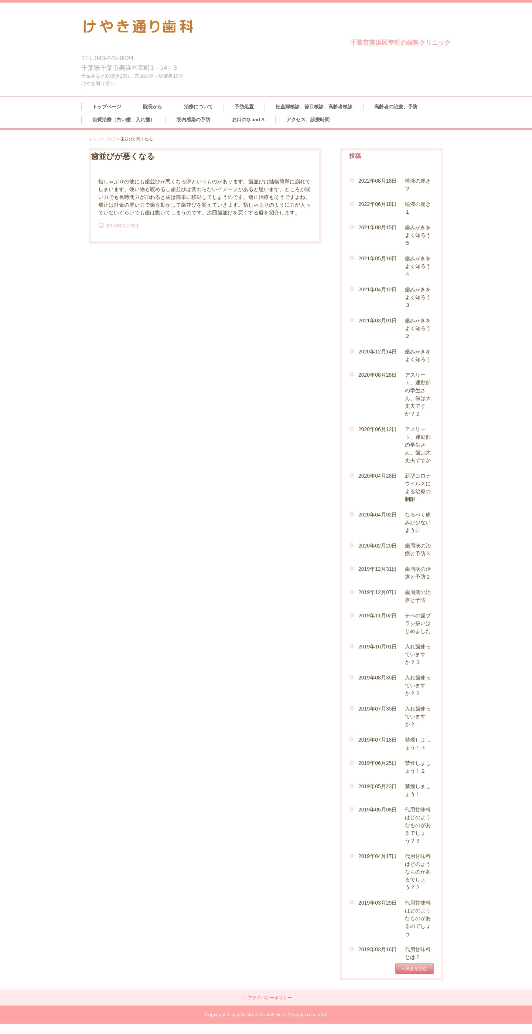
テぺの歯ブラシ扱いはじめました (418, 623)
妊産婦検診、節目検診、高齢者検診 (314, 106)
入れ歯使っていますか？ (418, 716)
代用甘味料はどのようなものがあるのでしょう (418, 918)
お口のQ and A (248, 119)
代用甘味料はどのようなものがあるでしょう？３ (418, 825)
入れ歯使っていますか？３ (418, 654)
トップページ (106, 106)
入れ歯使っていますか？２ (418, 685)
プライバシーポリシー (270, 997)
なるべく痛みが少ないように (418, 522)
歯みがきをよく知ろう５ (418, 235)
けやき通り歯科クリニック (198, 24)
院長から (152, 106)
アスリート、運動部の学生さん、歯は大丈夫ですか (418, 444)
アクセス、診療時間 (308, 119)
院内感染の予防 (193, 119)
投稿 (355, 156)
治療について (198, 106)
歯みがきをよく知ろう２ (418, 328)
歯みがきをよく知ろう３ (418, 297)
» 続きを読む (414, 968)
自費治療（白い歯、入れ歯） (123, 119)
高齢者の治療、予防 (395, 106)
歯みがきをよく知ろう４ (418, 266)
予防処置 (244, 106)
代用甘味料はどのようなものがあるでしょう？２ (418, 871)
